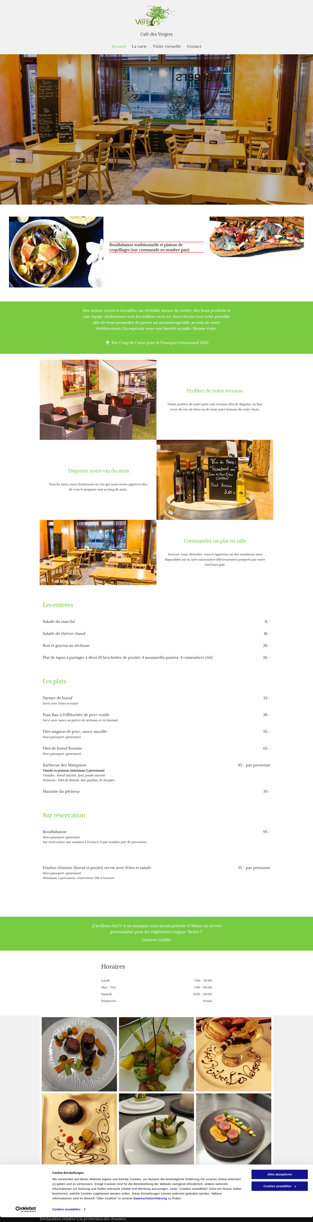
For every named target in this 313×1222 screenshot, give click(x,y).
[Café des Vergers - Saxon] (233, 1054)
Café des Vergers (156, 34)
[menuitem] (118, 46)
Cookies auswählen (66, 1214)
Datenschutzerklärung (150, 1203)
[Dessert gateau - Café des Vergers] (79, 1130)
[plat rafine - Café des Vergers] (156, 1054)
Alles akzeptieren (279, 1179)
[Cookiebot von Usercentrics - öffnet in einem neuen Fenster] (25, 1214)
